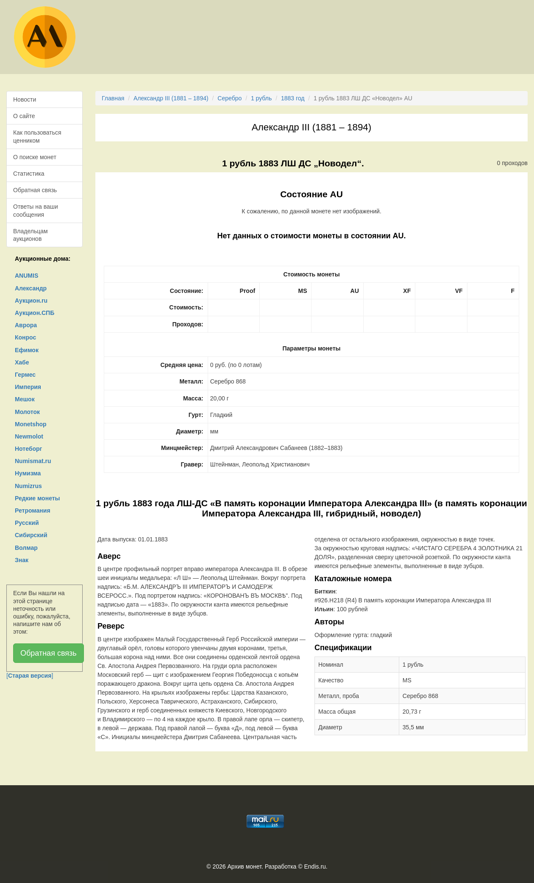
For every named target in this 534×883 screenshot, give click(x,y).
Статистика (28, 173)
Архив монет (244, 866)
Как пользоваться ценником (37, 136)
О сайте (24, 116)
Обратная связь (35, 190)
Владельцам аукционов (30, 235)
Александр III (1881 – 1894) (171, 98)
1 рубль (261, 98)
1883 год (292, 98)
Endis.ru (314, 866)
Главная (113, 98)
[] (29, 675)
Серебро (229, 98)
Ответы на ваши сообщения (35, 210)
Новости (24, 99)
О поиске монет (34, 157)
